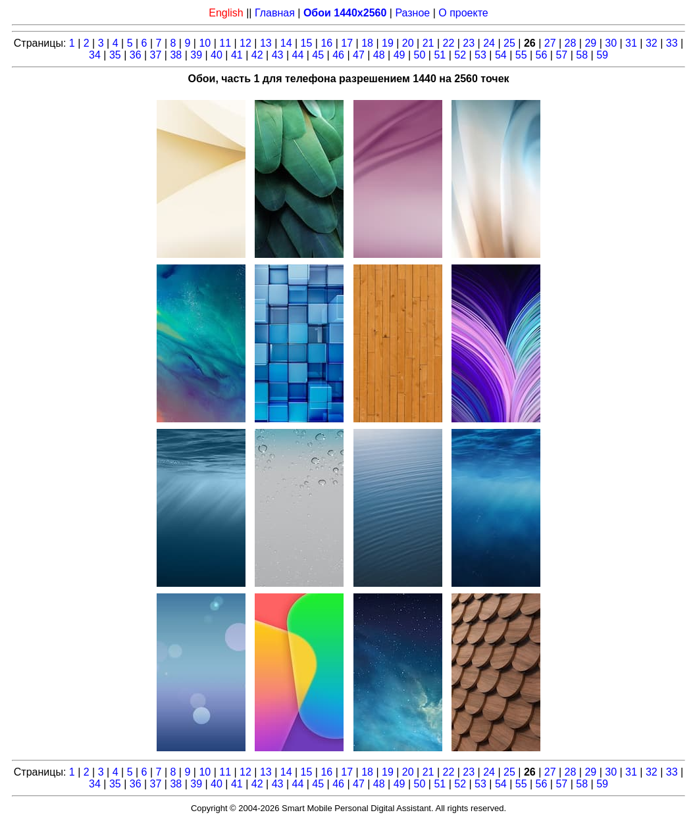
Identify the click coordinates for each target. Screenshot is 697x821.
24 (489, 43)
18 (367, 43)
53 (480, 55)
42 (257, 55)
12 (245, 43)
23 (469, 43)
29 (590, 43)
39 (196, 55)
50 (420, 55)
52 (460, 55)
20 (408, 43)
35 (115, 55)
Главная (275, 12)
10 (205, 43)
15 (307, 43)
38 (176, 55)
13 (266, 43)
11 (225, 43)
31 (631, 43)
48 (379, 55)
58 (582, 55)
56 (542, 55)
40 (216, 55)
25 (509, 43)
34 (95, 55)
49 (399, 55)
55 (521, 55)
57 (561, 55)
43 (278, 55)
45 (318, 55)
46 (338, 55)
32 (652, 43)
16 (326, 43)
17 (347, 43)
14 (286, 43)
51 (440, 55)
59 (602, 55)
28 (571, 43)
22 (449, 43)
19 (388, 43)
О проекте (463, 12)
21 (428, 43)
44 (297, 55)
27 (550, 43)
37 (156, 55)
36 (136, 55)
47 (359, 55)
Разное (412, 12)
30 (611, 43)
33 (672, 43)
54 (501, 55)
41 (237, 55)
